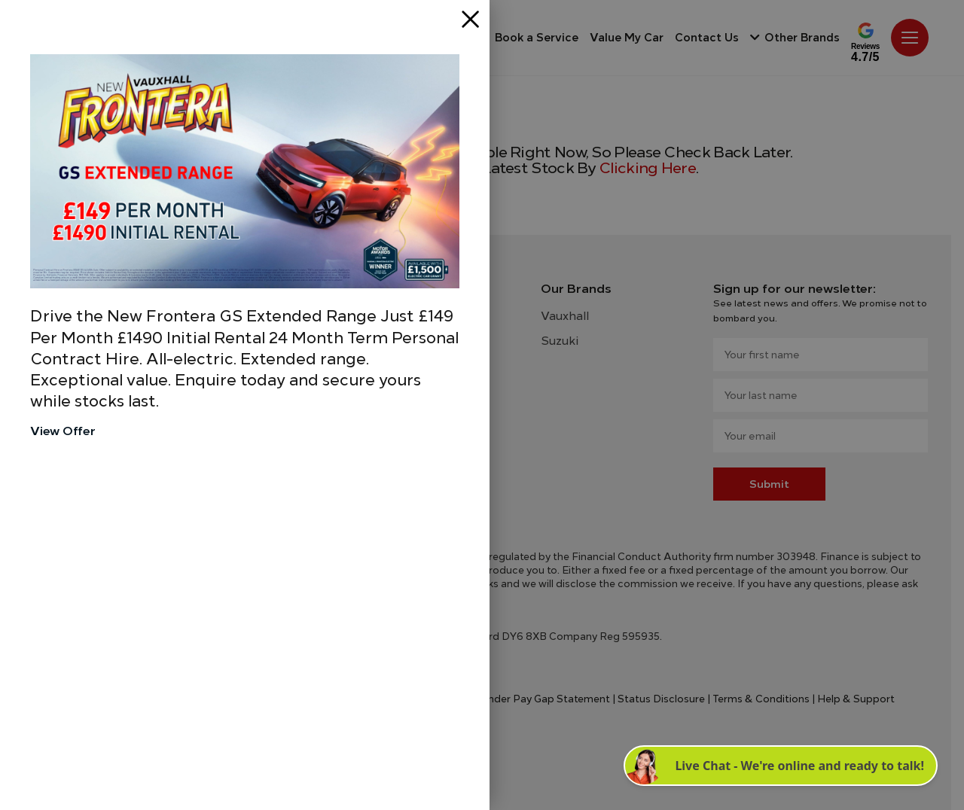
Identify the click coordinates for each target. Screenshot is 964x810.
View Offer (63, 431)
